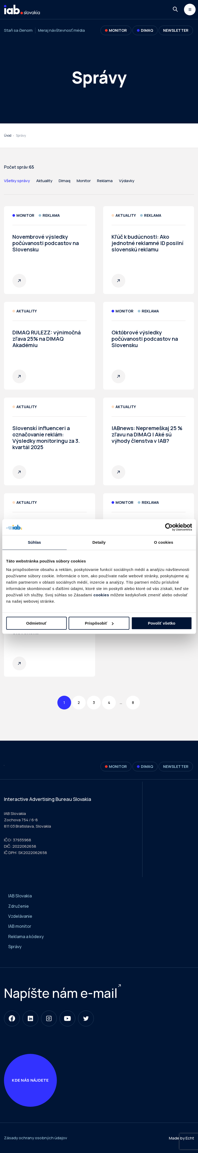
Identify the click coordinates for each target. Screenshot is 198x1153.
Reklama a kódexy (26, 936)
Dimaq (64, 180)
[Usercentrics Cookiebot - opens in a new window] (169, 527)
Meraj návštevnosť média (61, 30)
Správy (15, 946)
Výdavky (126, 180)
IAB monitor (19, 926)
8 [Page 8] (133, 702)
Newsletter (175, 30)
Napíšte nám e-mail (60, 993)
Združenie (18, 906)
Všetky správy (17, 180)
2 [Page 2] (79, 702)
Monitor (116, 30)
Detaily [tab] (99, 542)
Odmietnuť (36, 623)
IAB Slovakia (20, 896)
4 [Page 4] (109, 702)
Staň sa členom (18, 30)
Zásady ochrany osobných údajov (35, 1138)
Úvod (7, 135)
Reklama (105, 180)
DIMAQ (145, 30)
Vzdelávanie (20, 916)
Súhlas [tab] (34, 542)
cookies (101, 595)
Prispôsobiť (99, 623)
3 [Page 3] (94, 702)
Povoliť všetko (161, 623)
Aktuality (44, 180)
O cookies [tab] (163, 542)
